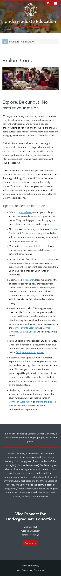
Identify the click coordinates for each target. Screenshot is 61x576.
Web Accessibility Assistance (30, 570)
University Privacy (30, 565)
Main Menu (55, 3)
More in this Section (18, 41)
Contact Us (30, 543)
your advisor (25, 212)
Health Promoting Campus (22, 433)
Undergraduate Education (30, 21)
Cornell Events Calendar (25, 327)
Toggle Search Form (48, 3)
